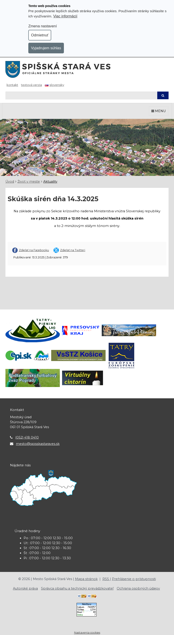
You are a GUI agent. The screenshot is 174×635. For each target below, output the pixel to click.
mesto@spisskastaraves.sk (38, 444)
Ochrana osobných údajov (138, 588)
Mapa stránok (86, 579)
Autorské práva (25, 588)
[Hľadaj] (81, 95)
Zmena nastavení (42, 26)
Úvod (9, 181)
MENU (158, 111)
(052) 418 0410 (27, 437)
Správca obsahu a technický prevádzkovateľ (77, 588)
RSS (106, 579)
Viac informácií (65, 16)
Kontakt (12, 85)
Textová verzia (31, 85)
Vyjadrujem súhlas (46, 48)
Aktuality (50, 181)
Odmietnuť (39, 35)
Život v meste (28, 181)
